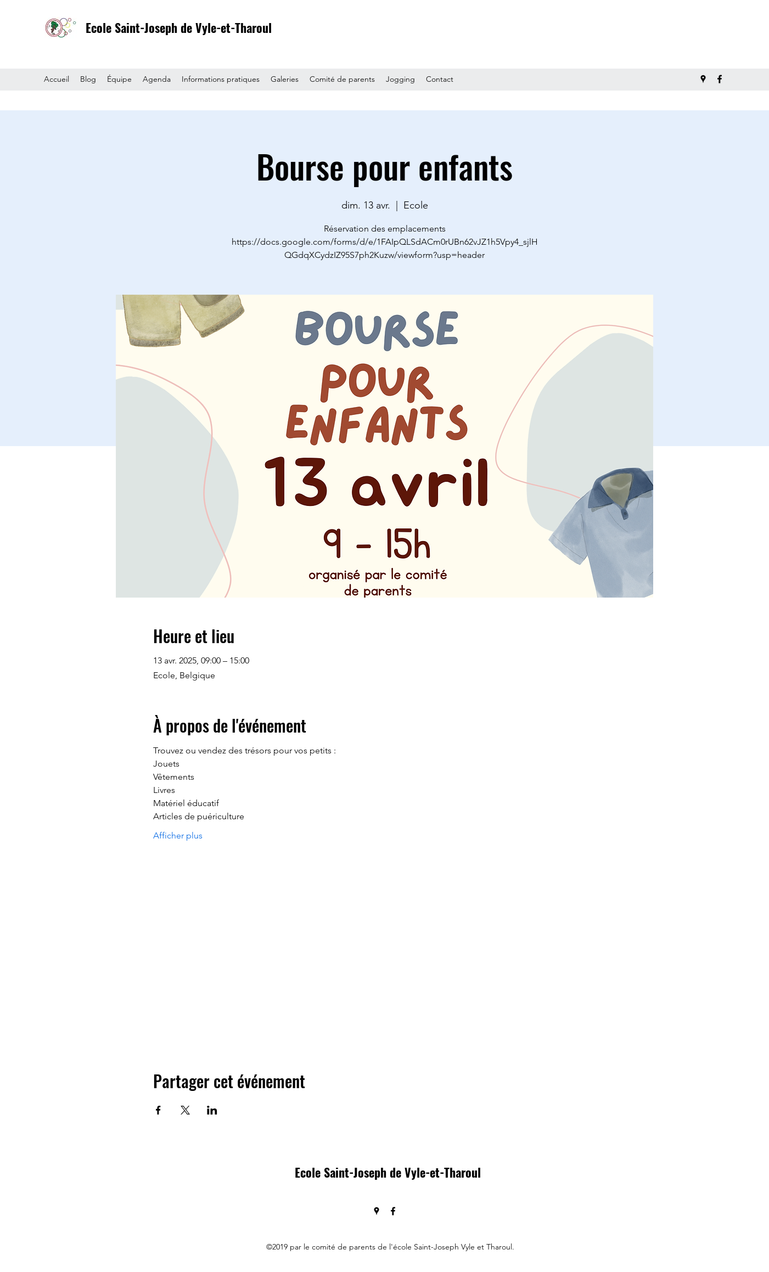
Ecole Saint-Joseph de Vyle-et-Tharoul (179, 27)
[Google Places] (703, 79)
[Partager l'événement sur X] (185, 1110)
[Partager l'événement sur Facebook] (158, 1110)
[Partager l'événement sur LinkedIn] (212, 1110)
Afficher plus (178, 835)
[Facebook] (719, 79)
